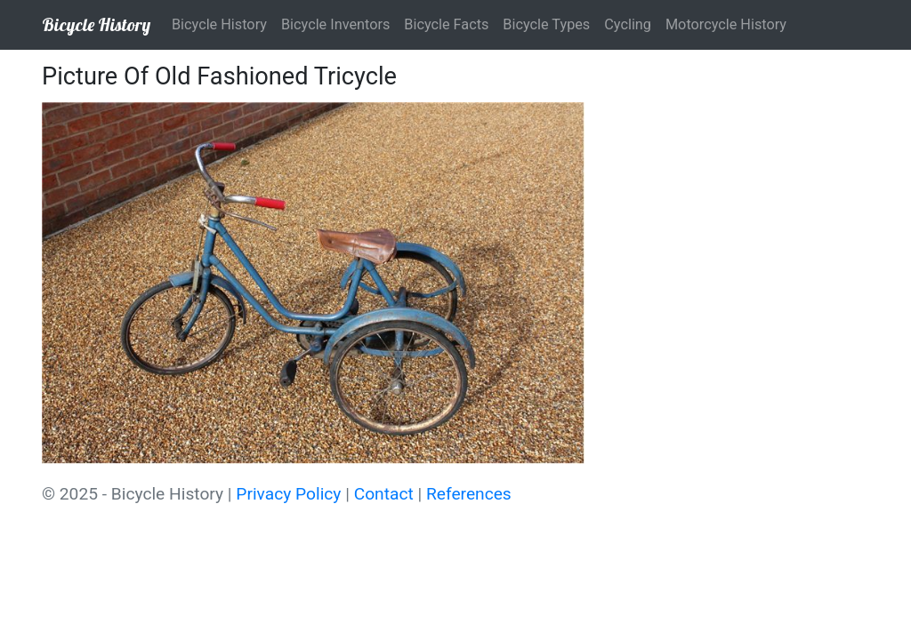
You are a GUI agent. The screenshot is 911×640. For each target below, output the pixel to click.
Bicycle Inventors (335, 24)
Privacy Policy (288, 494)
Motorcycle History (725, 24)
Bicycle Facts (446, 24)
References (469, 494)
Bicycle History (96, 24)
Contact (384, 494)
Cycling (627, 24)
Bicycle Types (546, 24)
